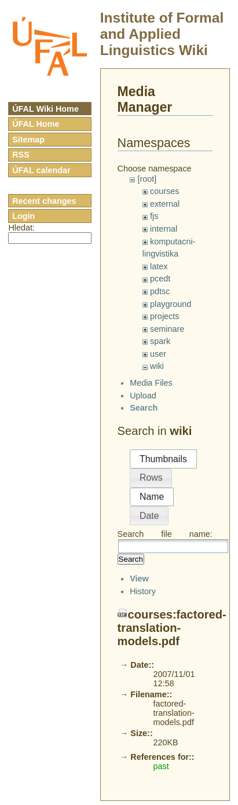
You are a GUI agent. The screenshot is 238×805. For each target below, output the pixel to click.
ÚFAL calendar (41, 170)
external (165, 203)
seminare (167, 329)
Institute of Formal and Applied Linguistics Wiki (162, 34)
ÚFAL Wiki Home (45, 109)
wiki (157, 366)
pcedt (160, 278)
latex (158, 266)
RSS (21, 154)
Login (23, 216)
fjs (154, 216)
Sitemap (28, 139)
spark (160, 341)
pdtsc (160, 291)
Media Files (151, 392)
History (143, 771)
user (158, 353)
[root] (146, 179)
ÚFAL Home (35, 124)
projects (164, 316)
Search (131, 569)
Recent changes (44, 201)
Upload (143, 405)
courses (164, 191)
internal (163, 228)
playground (170, 304)
